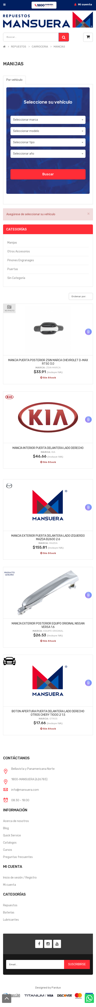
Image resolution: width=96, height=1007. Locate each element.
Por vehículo (14, 80)
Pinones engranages (20, 260)
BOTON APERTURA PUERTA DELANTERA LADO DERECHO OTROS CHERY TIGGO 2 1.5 (48, 713)
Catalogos (10, 842)
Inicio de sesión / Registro (20, 877)
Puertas (12, 269)
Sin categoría (16, 278)
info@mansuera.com (25, 790)
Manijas (12, 242)
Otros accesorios (18, 251)
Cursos (7, 850)
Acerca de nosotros (16, 821)
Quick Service (12, 835)
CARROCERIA (40, 46)
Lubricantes (11, 919)
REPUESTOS (18, 46)
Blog (6, 828)
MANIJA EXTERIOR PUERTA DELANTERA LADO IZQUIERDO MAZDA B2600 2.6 (48, 537)
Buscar (48, 174)
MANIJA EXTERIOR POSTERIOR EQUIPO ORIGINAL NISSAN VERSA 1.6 (48, 625)
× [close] (88, 213)
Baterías (8, 912)
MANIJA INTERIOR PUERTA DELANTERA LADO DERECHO (48, 448)
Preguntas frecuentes (18, 857)
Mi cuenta (9, 885)
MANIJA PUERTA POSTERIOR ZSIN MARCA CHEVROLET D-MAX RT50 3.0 (48, 361)
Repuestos (10, 905)
